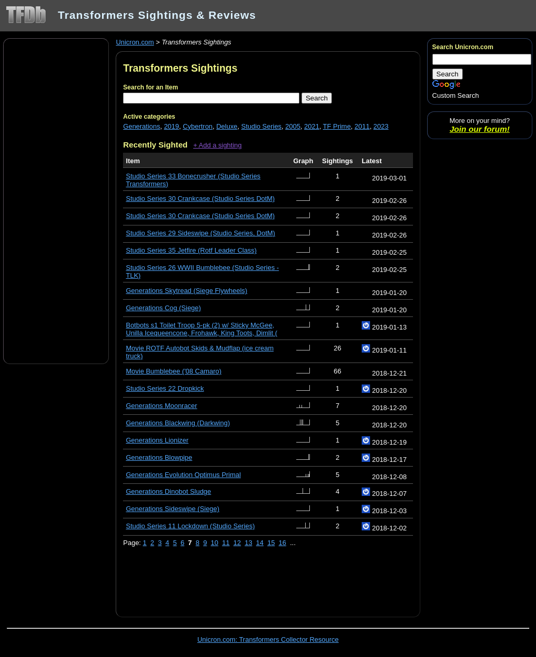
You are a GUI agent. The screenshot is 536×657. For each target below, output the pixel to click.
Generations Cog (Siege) (163, 308)
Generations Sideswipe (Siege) (173, 509)
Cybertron (198, 126)
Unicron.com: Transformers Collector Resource (268, 639)
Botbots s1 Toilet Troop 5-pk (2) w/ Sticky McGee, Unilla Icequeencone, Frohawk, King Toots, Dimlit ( (201, 329)
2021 (311, 126)
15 (271, 543)
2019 (171, 126)
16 (282, 543)
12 (237, 543)
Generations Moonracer (161, 406)
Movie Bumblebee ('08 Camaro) (173, 371)
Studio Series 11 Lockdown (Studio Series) (190, 526)
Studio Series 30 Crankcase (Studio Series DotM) (200, 198)
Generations (141, 126)
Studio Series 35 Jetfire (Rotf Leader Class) (191, 250)
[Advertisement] (56, 200)
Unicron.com (135, 42)
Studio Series (261, 126)
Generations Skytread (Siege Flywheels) (187, 290)
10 (214, 543)
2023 (380, 126)
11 (225, 543)
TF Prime (337, 126)
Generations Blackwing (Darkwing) (178, 423)
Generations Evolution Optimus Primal (183, 475)
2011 (362, 126)
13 (248, 543)
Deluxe (226, 126)
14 (259, 543)
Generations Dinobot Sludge (168, 491)
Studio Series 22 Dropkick (165, 388)
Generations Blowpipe (159, 457)
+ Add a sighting (217, 145)
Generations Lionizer (157, 440)
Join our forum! (480, 128)
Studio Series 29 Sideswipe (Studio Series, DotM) (200, 233)
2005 (292, 126)
